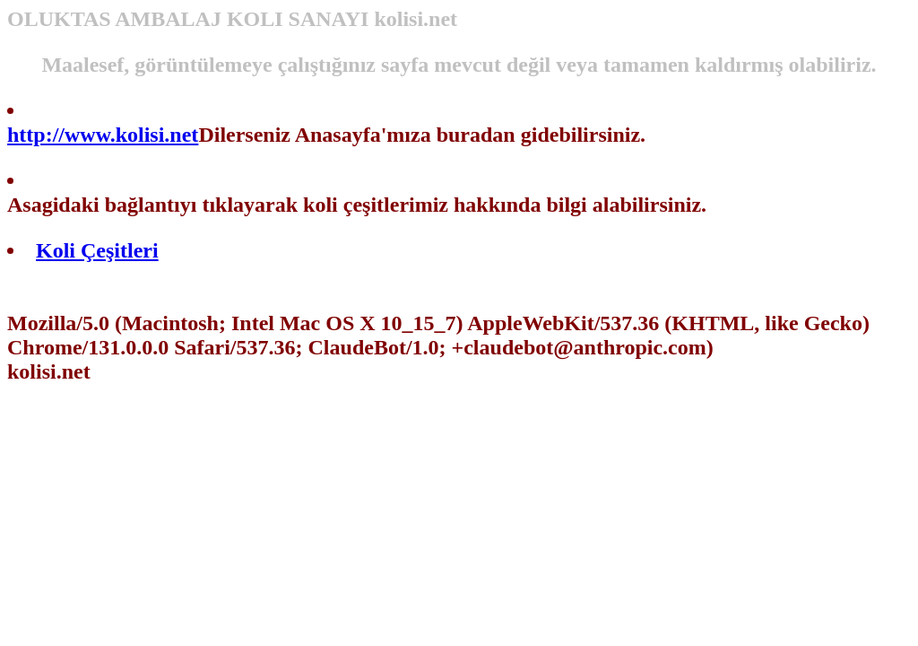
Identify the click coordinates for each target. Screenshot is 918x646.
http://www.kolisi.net (102, 134)
